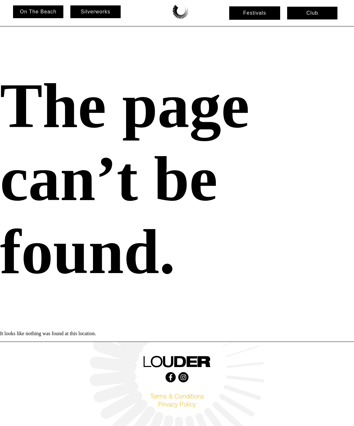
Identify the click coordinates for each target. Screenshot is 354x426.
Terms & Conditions (177, 397)
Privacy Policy (177, 405)
